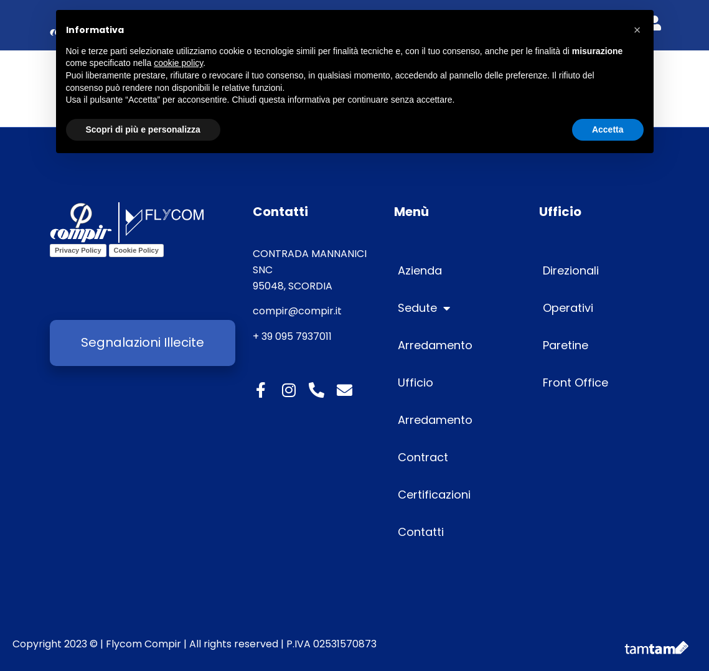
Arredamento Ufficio (435, 363)
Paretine (565, 345)
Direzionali (571, 270)
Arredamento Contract (435, 438)
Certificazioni (434, 494)
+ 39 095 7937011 (292, 336)
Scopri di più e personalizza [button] (143, 129)
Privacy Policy (78, 250)
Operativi (568, 308)
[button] (637, 30)
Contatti (421, 532)
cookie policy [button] (178, 63)
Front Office (575, 382)
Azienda (420, 270)
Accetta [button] (608, 129)
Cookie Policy (136, 250)
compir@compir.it (297, 311)
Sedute (424, 308)
